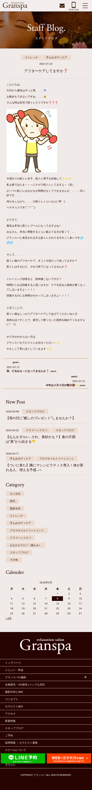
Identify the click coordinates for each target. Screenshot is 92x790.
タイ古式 (15, 493)
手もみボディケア (56, 57)
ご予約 (9, 735)
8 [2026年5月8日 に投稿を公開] (57, 598)
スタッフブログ (35, 411)
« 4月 (9, 618)
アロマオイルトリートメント (57, 458)
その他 (14, 559)
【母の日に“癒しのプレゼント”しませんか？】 (41, 418)
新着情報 (10, 720)
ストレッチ (31, 57)
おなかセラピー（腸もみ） (25, 545)
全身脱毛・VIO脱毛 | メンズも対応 (25, 684)
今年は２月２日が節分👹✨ (66, 385)
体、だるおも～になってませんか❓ (31, 370)
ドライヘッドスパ (36, 430)
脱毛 (12, 501)
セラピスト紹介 (14, 706)
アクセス (10, 713)
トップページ (13, 662)
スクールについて (15, 749)
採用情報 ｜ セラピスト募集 (21, 742)
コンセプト (11, 699)
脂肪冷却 (15, 508)
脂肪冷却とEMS (14, 691)
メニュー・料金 (14, 670)
